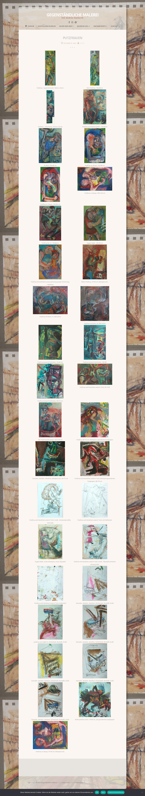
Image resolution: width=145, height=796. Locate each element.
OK (97, 792)
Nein (103, 792)
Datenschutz (79, 783)
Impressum (66, 783)
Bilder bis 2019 (82, 26)
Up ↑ (29, 783)
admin (82, 43)
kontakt (114, 26)
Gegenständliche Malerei (72, 15)
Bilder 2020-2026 (65, 26)
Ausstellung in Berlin (47, 26)
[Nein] (142, 792)
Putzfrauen (72, 38)
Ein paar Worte (100, 26)
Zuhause (29, 26)
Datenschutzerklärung (115, 792)
